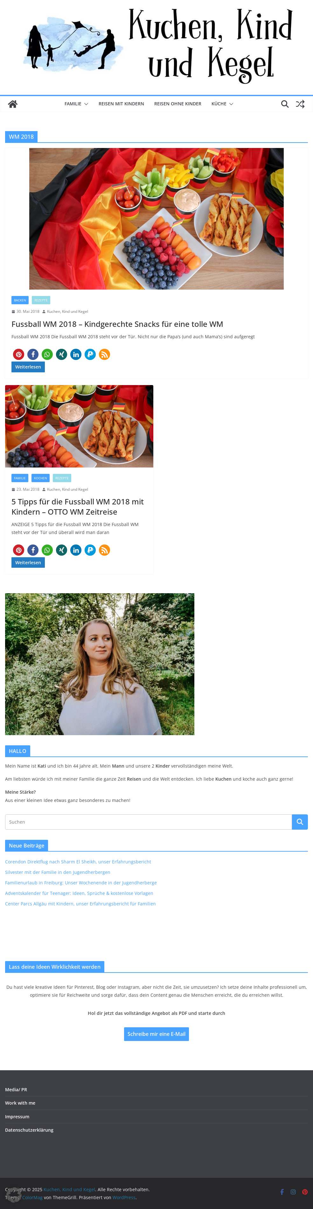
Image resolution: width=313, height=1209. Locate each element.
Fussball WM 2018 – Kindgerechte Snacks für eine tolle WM (117, 324)
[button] (84, 104)
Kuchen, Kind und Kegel (67, 311)
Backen (20, 300)
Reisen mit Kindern (121, 104)
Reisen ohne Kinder (177, 104)
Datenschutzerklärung (29, 1130)
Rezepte (41, 300)
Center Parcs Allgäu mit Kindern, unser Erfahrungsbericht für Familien (80, 904)
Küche (219, 104)
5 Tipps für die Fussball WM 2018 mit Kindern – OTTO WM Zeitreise (77, 506)
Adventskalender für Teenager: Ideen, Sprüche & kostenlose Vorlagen (79, 893)
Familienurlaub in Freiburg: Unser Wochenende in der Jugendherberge (81, 883)
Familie (73, 104)
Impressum (17, 1117)
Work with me (20, 1103)
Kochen (40, 478)
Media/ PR (16, 1089)
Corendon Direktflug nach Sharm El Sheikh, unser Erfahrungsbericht (78, 862)
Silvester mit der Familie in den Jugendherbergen (57, 872)
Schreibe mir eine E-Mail (156, 1033)
